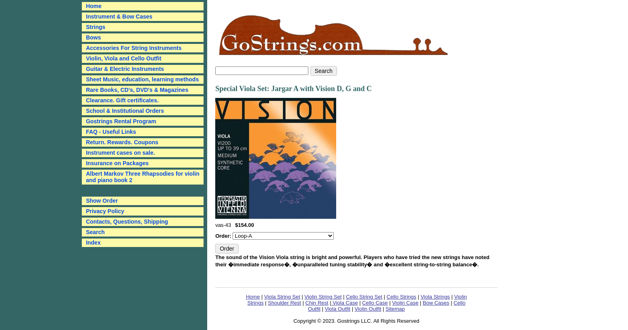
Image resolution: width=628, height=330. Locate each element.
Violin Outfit (368, 309)
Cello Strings (401, 297)
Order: (224, 236)
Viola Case (344, 303)
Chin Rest (317, 303)
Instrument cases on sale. (120, 152)
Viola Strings (435, 297)
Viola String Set (282, 297)
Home (253, 297)
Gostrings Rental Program (121, 121)
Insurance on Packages (117, 163)
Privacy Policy (105, 211)
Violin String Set (322, 297)
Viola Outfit (337, 309)
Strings (95, 27)
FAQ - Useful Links (111, 132)
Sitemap (395, 309)
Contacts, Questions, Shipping (127, 221)
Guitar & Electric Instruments (125, 69)
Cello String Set (364, 297)
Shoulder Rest (284, 303)
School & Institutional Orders (125, 111)
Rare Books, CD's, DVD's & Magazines (137, 90)
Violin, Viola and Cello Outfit (123, 58)
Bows (93, 37)
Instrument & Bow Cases (119, 16)
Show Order (102, 200)
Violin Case (405, 303)
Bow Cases (436, 303)
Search (95, 232)
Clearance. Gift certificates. (122, 100)
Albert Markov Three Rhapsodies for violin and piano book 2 (143, 176)
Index (93, 242)
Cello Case (375, 303)
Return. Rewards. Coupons (122, 142)
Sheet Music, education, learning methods (142, 79)
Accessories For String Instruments (133, 48)
